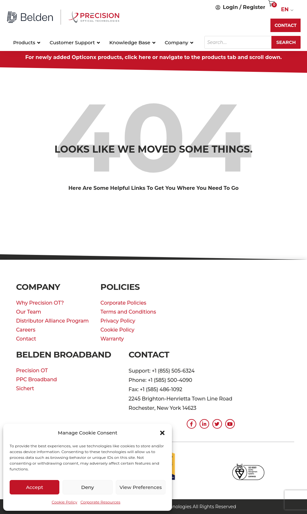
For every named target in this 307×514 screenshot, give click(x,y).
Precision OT (32, 370)
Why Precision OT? (40, 303)
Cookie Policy (64, 502)
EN (285, 9)
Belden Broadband (63, 355)
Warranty (112, 339)
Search (286, 42)
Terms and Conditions (128, 312)
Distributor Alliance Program (52, 321)
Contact (26, 339)
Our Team (28, 312)
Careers (25, 330)
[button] (162, 433)
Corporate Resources (100, 502)
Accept (34, 487)
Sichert (25, 388)
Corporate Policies (123, 303)
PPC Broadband (36, 379)
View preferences (140, 487)
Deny (87, 487)
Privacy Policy (117, 321)
